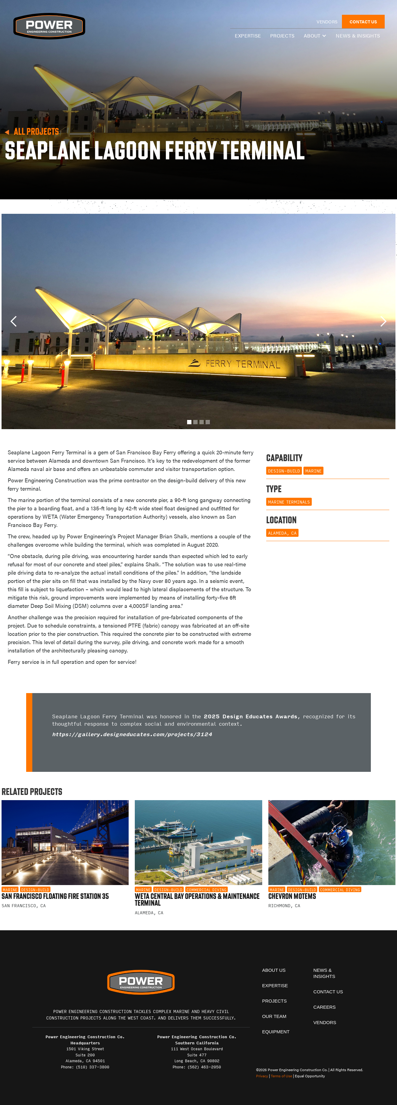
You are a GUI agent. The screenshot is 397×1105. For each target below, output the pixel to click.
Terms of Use (281, 1076)
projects (274, 1000)
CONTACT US (363, 21)
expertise (248, 35)
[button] (315, 35)
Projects (282, 35)
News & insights (358, 35)
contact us (328, 991)
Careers (324, 1007)
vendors (327, 21)
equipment (276, 1031)
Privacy (262, 1076)
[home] (49, 26)
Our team (274, 1016)
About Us (274, 970)
